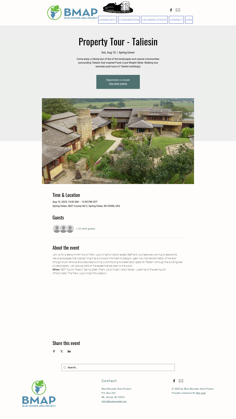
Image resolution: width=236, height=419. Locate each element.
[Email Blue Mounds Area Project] (178, 10)
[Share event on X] (61, 351)
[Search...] (118, 367)
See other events (118, 83)
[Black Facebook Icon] (171, 10)
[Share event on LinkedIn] (69, 351)
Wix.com (201, 393)
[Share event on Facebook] (54, 351)
